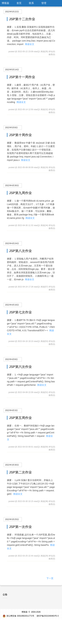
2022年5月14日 (12, 69)
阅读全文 (29, 44)
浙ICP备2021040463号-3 (48, 616)
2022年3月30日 (12, 465)
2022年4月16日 (12, 305)
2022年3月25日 (12, 519)
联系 (31, 3)
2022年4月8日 (11, 359)
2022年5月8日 (11, 127)
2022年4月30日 (12, 185)
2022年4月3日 (11, 410)
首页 (19, 3)
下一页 (49, 578)
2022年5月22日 (12, 12)
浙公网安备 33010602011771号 (18, 616)
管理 (43, 3)
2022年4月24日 (12, 243)
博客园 (5, 3)
